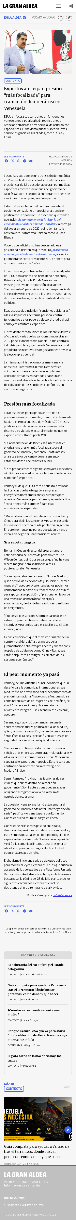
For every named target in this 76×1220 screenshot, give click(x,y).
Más (67, 1087)
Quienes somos (14, 1197)
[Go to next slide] (68, 1129)
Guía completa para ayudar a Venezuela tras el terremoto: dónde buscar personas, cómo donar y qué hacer (36, 990)
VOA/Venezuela (62, 895)
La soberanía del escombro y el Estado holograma (35, 967)
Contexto (12, 80)
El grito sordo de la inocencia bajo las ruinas (34, 1058)
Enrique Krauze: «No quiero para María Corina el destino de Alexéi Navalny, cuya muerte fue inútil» (37, 1035)
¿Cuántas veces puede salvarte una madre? (33, 1013)
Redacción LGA (13, 1163)
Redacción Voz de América (60, 158)
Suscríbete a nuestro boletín (24, 1205)
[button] (58, 6)
